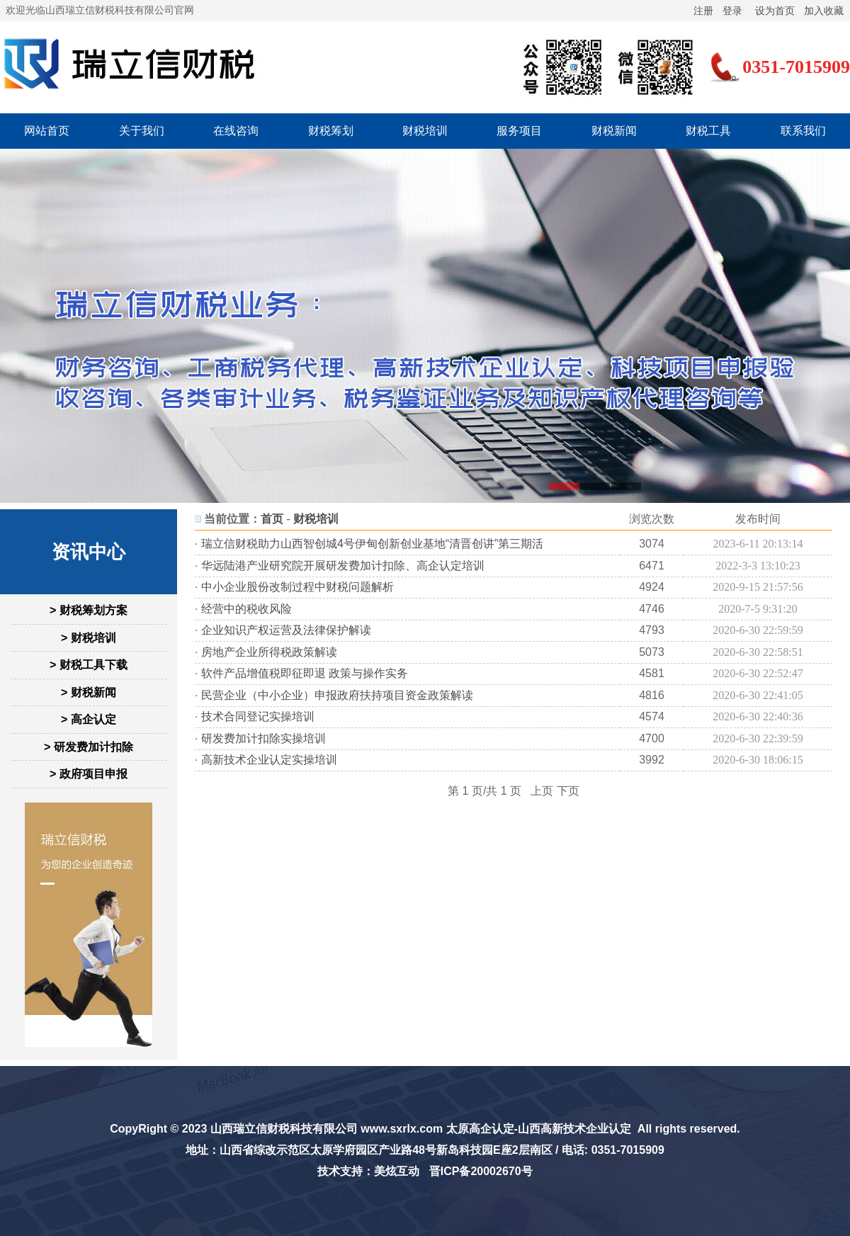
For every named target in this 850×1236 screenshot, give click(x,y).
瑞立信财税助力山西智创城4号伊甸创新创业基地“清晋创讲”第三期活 (372, 544)
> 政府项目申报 (89, 774)
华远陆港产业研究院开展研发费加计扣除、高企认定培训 (342, 566)
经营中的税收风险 (246, 609)
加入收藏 (824, 10)
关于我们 (141, 131)
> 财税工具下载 (89, 665)
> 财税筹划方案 (89, 610)
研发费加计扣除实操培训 (263, 738)
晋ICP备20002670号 (481, 1171)
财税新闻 (614, 131)
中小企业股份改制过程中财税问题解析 (297, 587)
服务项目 (519, 131)
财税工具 (708, 131)
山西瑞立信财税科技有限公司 (284, 1129)
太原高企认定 (480, 1129)
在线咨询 (236, 131)
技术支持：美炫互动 (368, 1171)
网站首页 (46, 131)
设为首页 (775, 10)
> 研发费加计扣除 (88, 747)
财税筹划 (330, 131)
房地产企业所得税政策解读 (269, 652)
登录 (732, 10)
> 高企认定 (88, 719)
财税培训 (425, 131)
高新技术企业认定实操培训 (269, 760)
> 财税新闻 (88, 692)
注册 (703, 10)
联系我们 (803, 131)
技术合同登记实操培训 (257, 716)
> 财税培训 (88, 638)
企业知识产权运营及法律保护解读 (286, 630)
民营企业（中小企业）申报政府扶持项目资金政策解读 (337, 695)
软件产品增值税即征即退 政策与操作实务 (304, 673)
